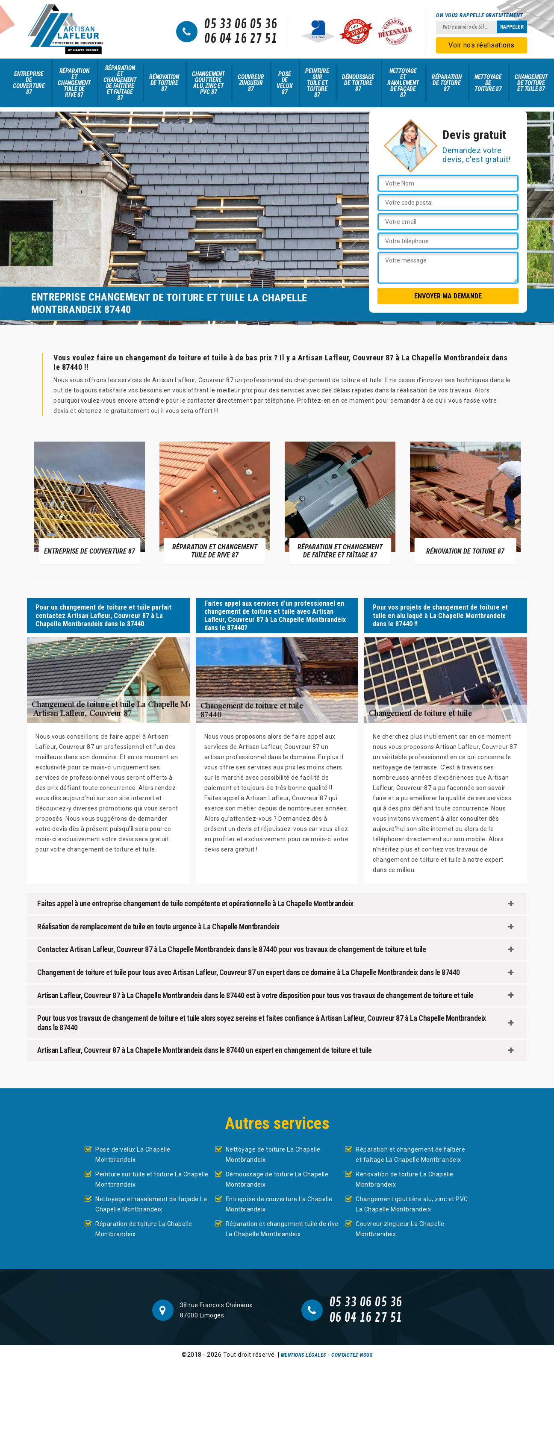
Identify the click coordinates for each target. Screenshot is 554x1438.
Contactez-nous (351, 1355)
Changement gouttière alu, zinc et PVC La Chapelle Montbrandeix (412, 1204)
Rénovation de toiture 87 (164, 83)
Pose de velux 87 (284, 83)
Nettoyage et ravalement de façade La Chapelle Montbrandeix (151, 1204)
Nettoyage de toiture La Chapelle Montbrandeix (273, 1154)
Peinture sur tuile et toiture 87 (317, 83)
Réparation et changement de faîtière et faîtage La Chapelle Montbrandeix (410, 1154)
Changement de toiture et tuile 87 (531, 83)
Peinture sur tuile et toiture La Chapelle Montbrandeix (152, 1179)
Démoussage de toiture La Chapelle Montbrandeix (277, 1179)
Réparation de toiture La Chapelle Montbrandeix (143, 1229)
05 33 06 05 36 (240, 24)
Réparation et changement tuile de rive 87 (74, 83)
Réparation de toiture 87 (447, 83)
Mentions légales (303, 1355)
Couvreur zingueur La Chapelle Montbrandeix (400, 1229)
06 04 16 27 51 (240, 39)
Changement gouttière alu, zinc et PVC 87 (208, 83)
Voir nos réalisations (481, 45)
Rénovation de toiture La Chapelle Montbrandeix (405, 1179)
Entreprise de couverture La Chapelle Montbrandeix (279, 1204)
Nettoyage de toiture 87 (488, 83)
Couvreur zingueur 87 (251, 83)
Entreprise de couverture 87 (29, 83)
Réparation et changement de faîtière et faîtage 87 (119, 83)
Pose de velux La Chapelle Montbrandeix (133, 1154)
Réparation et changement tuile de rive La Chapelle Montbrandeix (282, 1229)
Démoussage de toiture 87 (358, 83)
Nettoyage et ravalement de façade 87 (403, 83)
